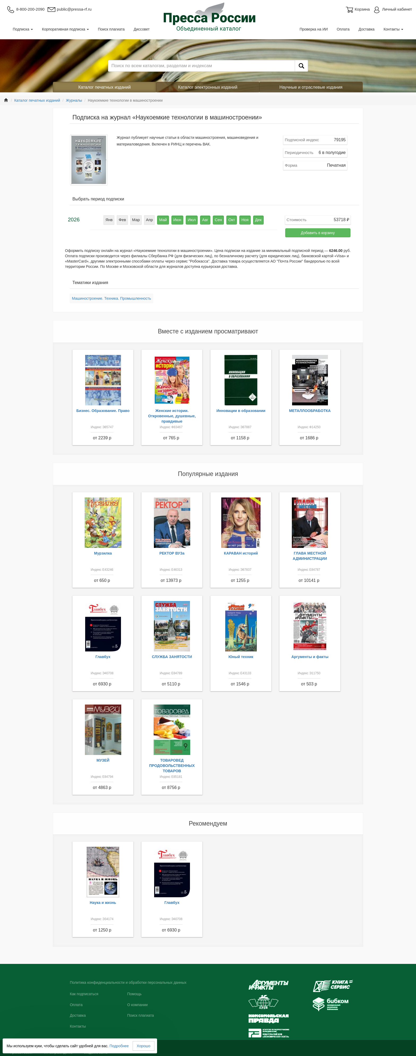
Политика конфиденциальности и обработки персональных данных (128, 982)
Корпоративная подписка (65, 29)
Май (165, 219)
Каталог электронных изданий (207, 87)
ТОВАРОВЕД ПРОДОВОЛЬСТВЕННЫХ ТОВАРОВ (172, 765)
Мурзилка (103, 553)
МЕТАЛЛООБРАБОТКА (310, 411)
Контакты (393, 29)
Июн (178, 219)
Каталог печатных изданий (104, 87)
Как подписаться (84, 994)
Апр (152, 219)
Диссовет (142, 29)
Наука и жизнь (103, 902)
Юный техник (240, 657)
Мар (139, 219)
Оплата (343, 29)
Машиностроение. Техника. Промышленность (111, 298)
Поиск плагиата (111, 29)
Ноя (240, 219)
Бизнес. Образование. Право (103, 411)
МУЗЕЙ (103, 760)
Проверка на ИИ (314, 29)
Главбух (103, 657)
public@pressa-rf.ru (69, 9)
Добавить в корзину (318, 233)
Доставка (367, 29)
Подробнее (119, 1046)
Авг (204, 219)
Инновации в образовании (241, 411)
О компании (137, 1005)
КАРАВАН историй (241, 553)
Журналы (74, 100)
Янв (114, 219)
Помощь (134, 994)
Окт (229, 219)
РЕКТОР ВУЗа (172, 553)
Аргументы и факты (309, 657)
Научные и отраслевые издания (311, 87)
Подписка (23, 29)
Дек (253, 219)
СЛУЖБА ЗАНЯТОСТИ (172, 657)
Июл (191, 219)
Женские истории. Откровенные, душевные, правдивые (172, 416)
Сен (216, 219)
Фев (126, 219)
